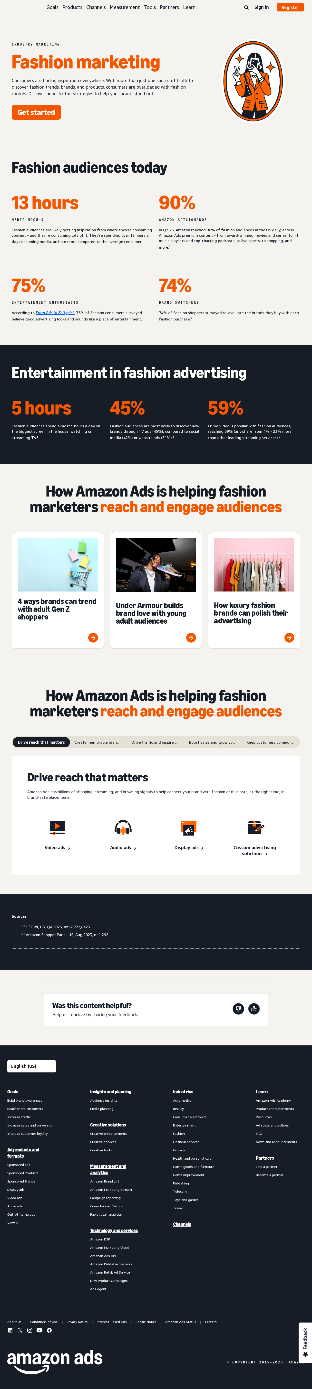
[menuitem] (31, 1190)
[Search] (246, 7)
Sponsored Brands (21, 1181)
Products (72, 7)
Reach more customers (25, 1109)
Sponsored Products (23, 1173)
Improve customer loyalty (27, 1133)
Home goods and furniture (193, 1166)
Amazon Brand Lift (104, 1181)
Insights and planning (110, 1092)
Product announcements (275, 1109)
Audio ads (14, 1206)
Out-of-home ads (21, 1214)
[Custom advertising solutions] (255, 851)
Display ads (16, 1189)
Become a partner (269, 1175)
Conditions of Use (44, 1322)
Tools (150, 7)
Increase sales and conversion (30, 1125)
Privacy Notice (77, 1322)
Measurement (125, 7)
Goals (52, 7)
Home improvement (189, 1175)
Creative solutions (108, 1125)
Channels (96, 7)
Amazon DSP (100, 1239)
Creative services (103, 1142)
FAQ (259, 1133)
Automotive (182, 1100)
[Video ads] (57, 848)
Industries (183, 1092)
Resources (264, 1117)
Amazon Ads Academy (273, 1100)
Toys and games (186, 1200)
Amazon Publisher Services (111, 1264)
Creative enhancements (108, 1133)
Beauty (178, 1109)
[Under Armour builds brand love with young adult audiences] (156, 590)
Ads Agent (98, 1289)
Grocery (179, 1150)
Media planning (101, 1109)
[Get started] (36, 112)
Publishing (181, 1183)
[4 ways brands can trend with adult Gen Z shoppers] (58, 590)
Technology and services (114, 1230)
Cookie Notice (146, 1322)
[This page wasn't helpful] (238, 1009)
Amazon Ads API (103, 1256)
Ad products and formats (23, 1153)
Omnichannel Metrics (106, 1206)
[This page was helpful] (254, 1009)
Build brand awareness (24, 1100)
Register (290, 7)
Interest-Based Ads (112, 1322)
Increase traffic (18, 1117)
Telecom (180, 1191)
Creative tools (101, 1150)
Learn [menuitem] (262, 1092)
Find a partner (266, 1166)
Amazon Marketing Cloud (109, 1247)
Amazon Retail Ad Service (110, 1272)
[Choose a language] (31, 1066)
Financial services (186, 1142)
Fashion (179, 1133)
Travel (178, 1208)
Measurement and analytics (108, 1169)
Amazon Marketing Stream (111, 1189)
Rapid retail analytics (106, 1214)
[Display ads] (189, 848)
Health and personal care (192, 1158)
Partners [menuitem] (265, 1158)
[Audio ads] (123, 848)
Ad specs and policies (272, 1125)
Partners (169, 7)
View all (13, 1222)
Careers (211, 1322)
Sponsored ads (18, 1165)
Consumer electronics (190, 1117)
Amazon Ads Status (180, 1322)
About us (14, 1322)
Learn (189, 7)
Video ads (14, 1198)
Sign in (261, 7)
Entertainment (184, 1125)
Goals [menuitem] (12, 1092)
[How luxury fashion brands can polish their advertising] (254, 590)
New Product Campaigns (109, 1280)
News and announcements (276, 1142)
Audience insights (103, 1100)
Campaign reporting (105, 1198)
